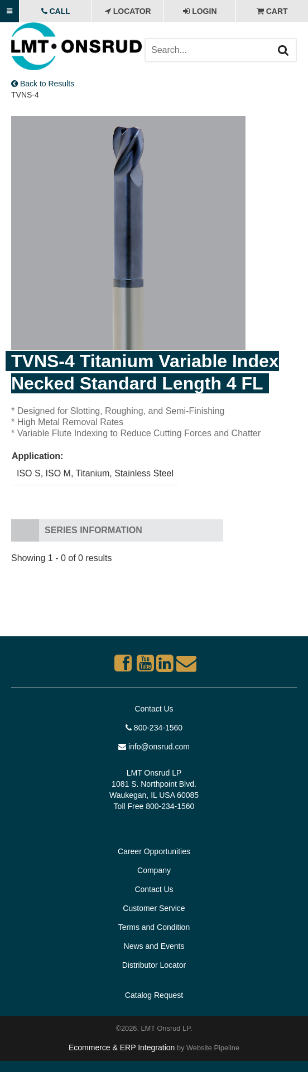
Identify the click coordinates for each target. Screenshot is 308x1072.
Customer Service (154, 908)
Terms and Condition (154, 927)
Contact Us (153, 708)
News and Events (154, 946)
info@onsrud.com (154, 746)
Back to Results (42, 83)
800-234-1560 (154, 727)
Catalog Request (154, 995)
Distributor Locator (154, 965)
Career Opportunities (154, 851)
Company (154, 870)
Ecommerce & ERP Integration (122, 1047)
